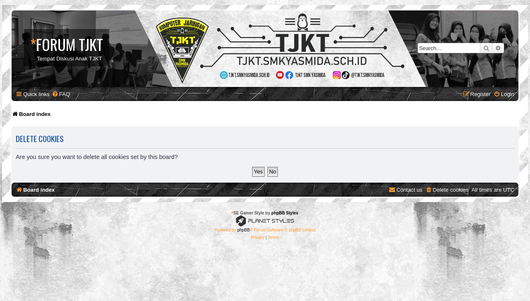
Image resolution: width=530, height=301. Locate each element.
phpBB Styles (284, 213)
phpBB (243, 230)
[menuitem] (61, 94)
